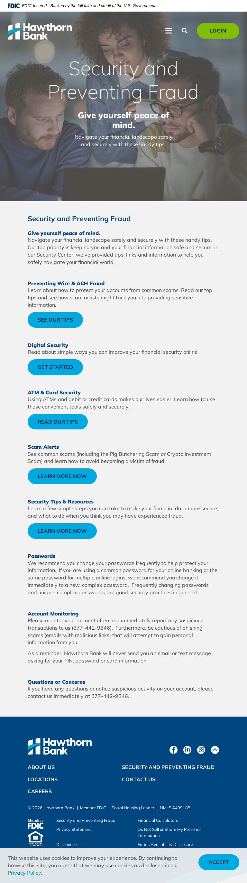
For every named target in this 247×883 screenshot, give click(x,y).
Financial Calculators (158, 820)
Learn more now (67, 478)
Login (222, 33)
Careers (40, 791)
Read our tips (58, 421)
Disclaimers (67, 844)
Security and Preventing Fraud (168, 767)
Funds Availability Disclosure (165, 844)
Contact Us (138, 779)
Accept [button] (218, 862)
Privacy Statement (74, 829)
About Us (41, 767)
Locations (43, 779)
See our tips (60, 322)
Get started (55, 367)
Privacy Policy (24, 872)
